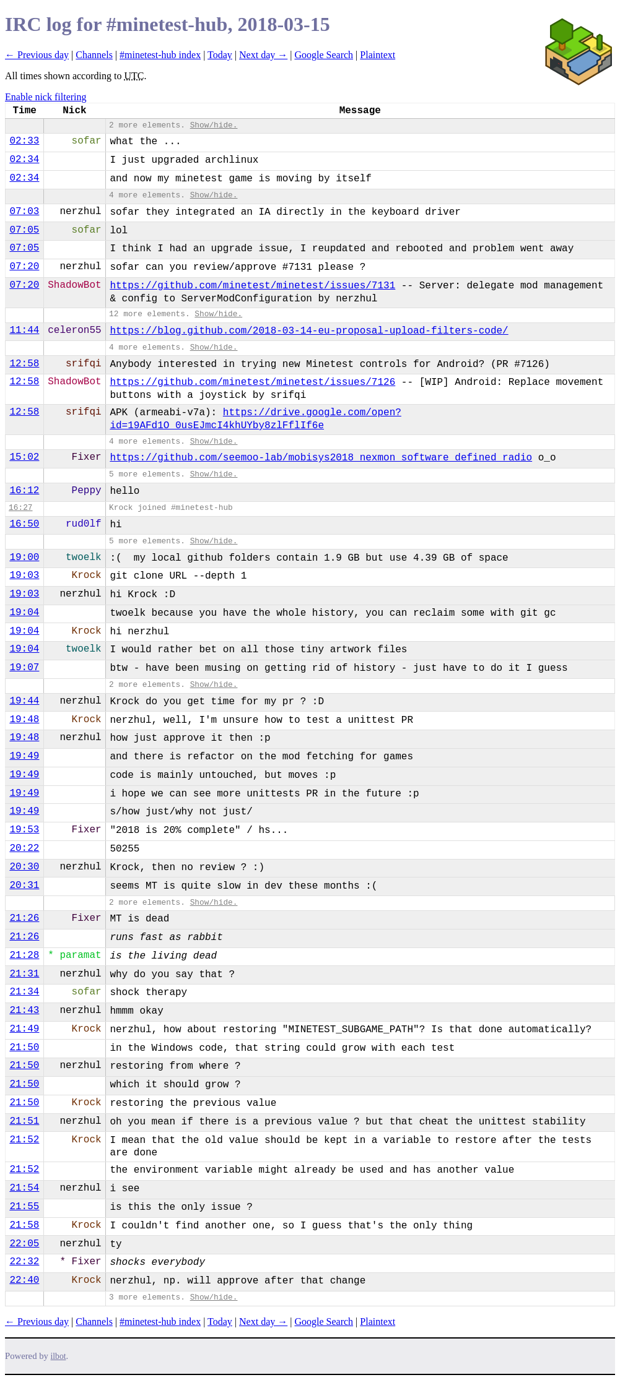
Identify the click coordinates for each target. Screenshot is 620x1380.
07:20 (24, 266)
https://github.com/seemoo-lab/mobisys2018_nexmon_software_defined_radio (321, 458)
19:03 (24, 575)
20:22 (24, 848)
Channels (94, 55)
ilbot (58, 1356)
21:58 (24, 1225)
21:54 (24, 1188)
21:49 (24, 1029)
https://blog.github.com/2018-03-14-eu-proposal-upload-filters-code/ (309, 331)
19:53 (24, 829)
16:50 (24, 524)
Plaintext (377, 55)
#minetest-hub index (160, 55)
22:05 (24, 1243)
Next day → (263, 55)
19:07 (24, 667)
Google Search (323, 55)
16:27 (20, 507)
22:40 (24, 1280)
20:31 (24, 885)
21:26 (24, 918)
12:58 (24, 363)
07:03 (24, 211)
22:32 (24, 1261)
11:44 (24, 330)
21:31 (24, 974)
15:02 (24, 457)
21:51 (24, 1121)
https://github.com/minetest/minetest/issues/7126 (252, 382)
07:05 (24, 230)
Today (219, 55)
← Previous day (37, 55)
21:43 (24, 1010)
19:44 (24, 701)
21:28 (24, 955)
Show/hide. (214, 125)
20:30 (24, 867)
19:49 (24, 756)
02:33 (24, 141)
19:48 (24, 719)
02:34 (24, 159)
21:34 (24, 992)
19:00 (24, 557)
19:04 (24, 612)
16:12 (24, 490)
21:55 (24, 1206)
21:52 (24, 1139)
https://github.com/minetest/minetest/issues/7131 (252, 285)
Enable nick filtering (46, 97)
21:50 (24, 1047)
